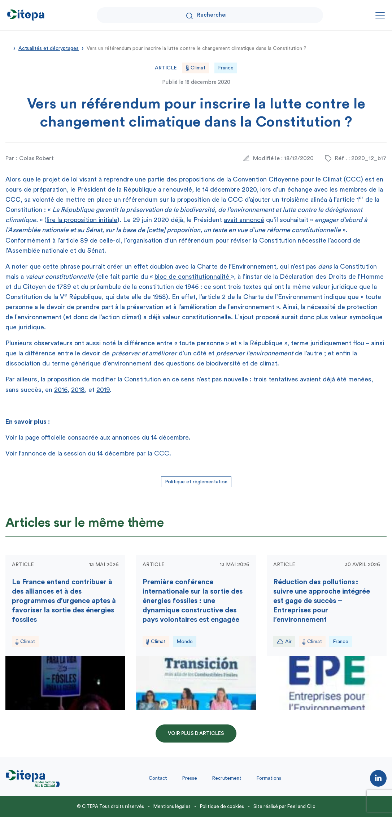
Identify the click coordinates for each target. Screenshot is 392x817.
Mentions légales (172, 806)
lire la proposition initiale (82, 220)
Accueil (7, 48)
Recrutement (226, 778)
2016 (60, 389)
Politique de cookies (222, 806)
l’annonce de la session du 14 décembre (77, 453)
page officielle (45, 437)
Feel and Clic (301, 806)
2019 (103, 389)
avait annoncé (244, 220)
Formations (269, 778)
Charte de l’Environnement (236, 266)
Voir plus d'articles (196, 733)
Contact (158, 778)
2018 (78, 389)
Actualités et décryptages (48, 48)
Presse (189, 778)
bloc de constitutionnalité (192, 276)
